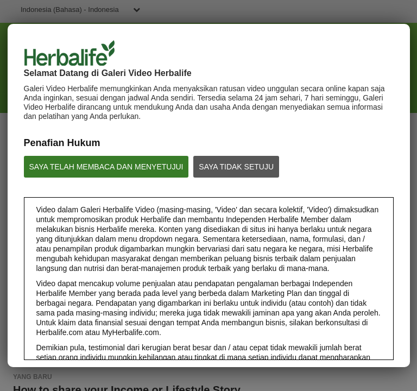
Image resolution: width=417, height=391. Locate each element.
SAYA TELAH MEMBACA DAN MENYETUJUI (106, 166)
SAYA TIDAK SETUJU (236, 166)
